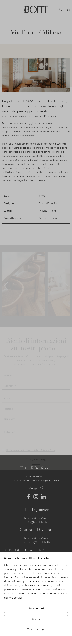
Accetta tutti (36, 608)
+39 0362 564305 (37, 537)
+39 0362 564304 (37, 517)
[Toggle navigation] (7, 9)
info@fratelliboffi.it (37, 522)
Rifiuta (36, 619)
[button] (61, 9)
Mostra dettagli (36, 629)
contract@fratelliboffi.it (37, 542)
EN (68, 9)
